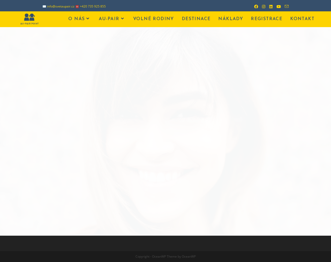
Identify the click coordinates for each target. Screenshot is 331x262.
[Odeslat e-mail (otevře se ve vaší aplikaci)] (285, 6)
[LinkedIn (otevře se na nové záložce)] (269, 6)
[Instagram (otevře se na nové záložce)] (261, 6)
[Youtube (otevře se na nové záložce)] (277, 6)
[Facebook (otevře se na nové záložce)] (254, 6)
